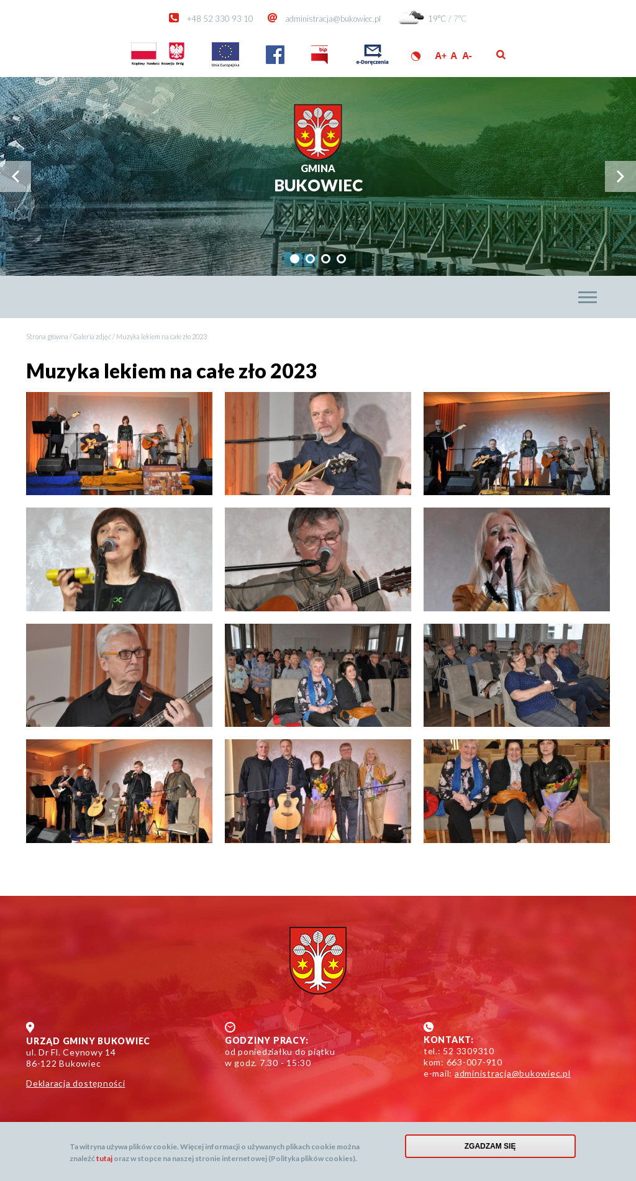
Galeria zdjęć (92, 336)
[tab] (294, 258)
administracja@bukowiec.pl (333, 19)
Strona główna (47, 336)
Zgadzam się (490, 1148)
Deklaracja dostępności (75, 1083)
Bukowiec (318, 178)
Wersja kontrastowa (415, 56)
